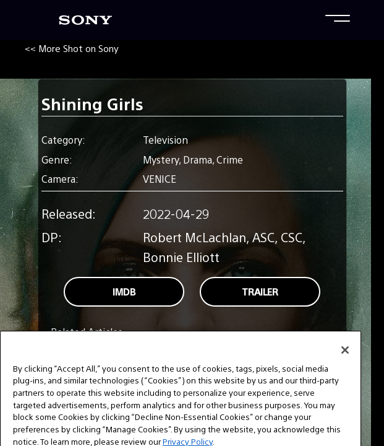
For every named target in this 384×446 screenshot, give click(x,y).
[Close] (345, 362)
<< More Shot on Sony (72, 48)
